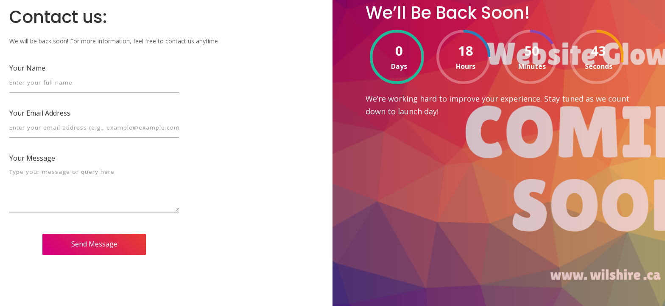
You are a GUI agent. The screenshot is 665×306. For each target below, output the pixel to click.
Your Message (32, 158)
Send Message (94, 244)
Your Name (27, 68)
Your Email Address (39, 113)
